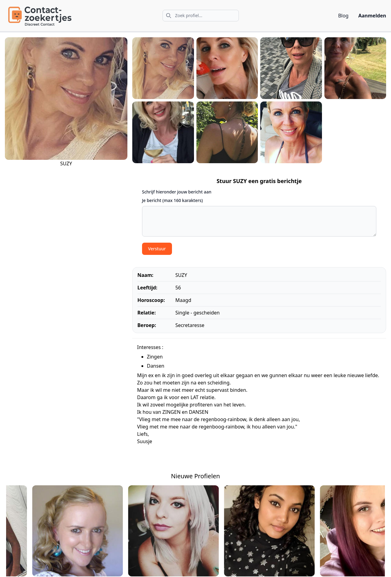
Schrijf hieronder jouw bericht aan (176, 192)
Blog (343, 15)
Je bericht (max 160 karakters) (172, 200)
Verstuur (157, 249)
